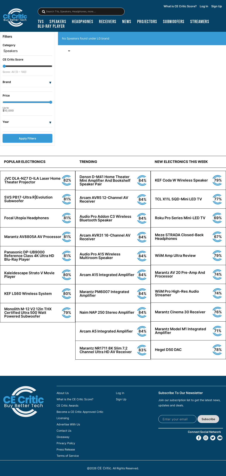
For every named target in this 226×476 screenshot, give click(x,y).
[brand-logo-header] (15, 18)
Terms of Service (68, 455)
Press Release (66, 449)
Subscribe (208, 419)
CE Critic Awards (67, 405)
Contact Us (64, 430)
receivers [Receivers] (108, 21)
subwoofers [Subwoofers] (174, 21)
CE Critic (104, 468)
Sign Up (216, 6)
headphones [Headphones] (82, 21)
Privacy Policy (66, 443)
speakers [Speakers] (57, 21)
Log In (204, 6)
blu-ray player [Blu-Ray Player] (51, 26)
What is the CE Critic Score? (75, 399)
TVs (41, 21)
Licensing (63, 418)
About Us (63, 393)
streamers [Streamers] (199, 21)
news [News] (126, 21)
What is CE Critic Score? (180, 6)
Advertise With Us (68, 424)
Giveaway (63, 437)
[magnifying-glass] (43, 12)
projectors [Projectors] (147, 21)
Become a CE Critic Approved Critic (80, 411)
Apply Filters (27, 138)
